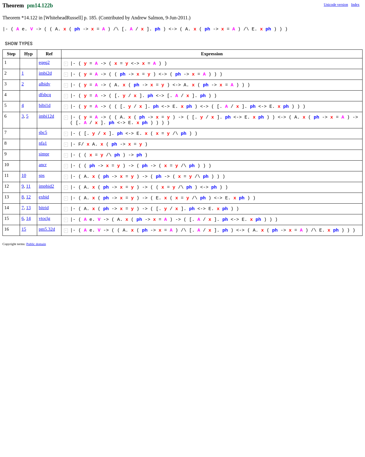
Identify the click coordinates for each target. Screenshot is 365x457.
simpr (44, 153)
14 (28, 218)
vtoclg (44, 218)
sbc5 (43, 132)
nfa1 (43, 143)
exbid (44, 196)
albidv (44, 83)
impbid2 (46, 186)
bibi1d (44, 105)
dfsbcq (45, 94)
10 (24, 175)
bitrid (44, 207)
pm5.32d (47, 229)
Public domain (36, 244)
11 (28, 186)
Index (355, 4)
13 (28, 207)
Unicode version (336, 4)
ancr (43, 164)
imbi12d (46, 116)
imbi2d (45, 73)
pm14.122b (40, 5)
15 (24, 229)
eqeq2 (44, 62)
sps (42, 175)
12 (28, 196)
